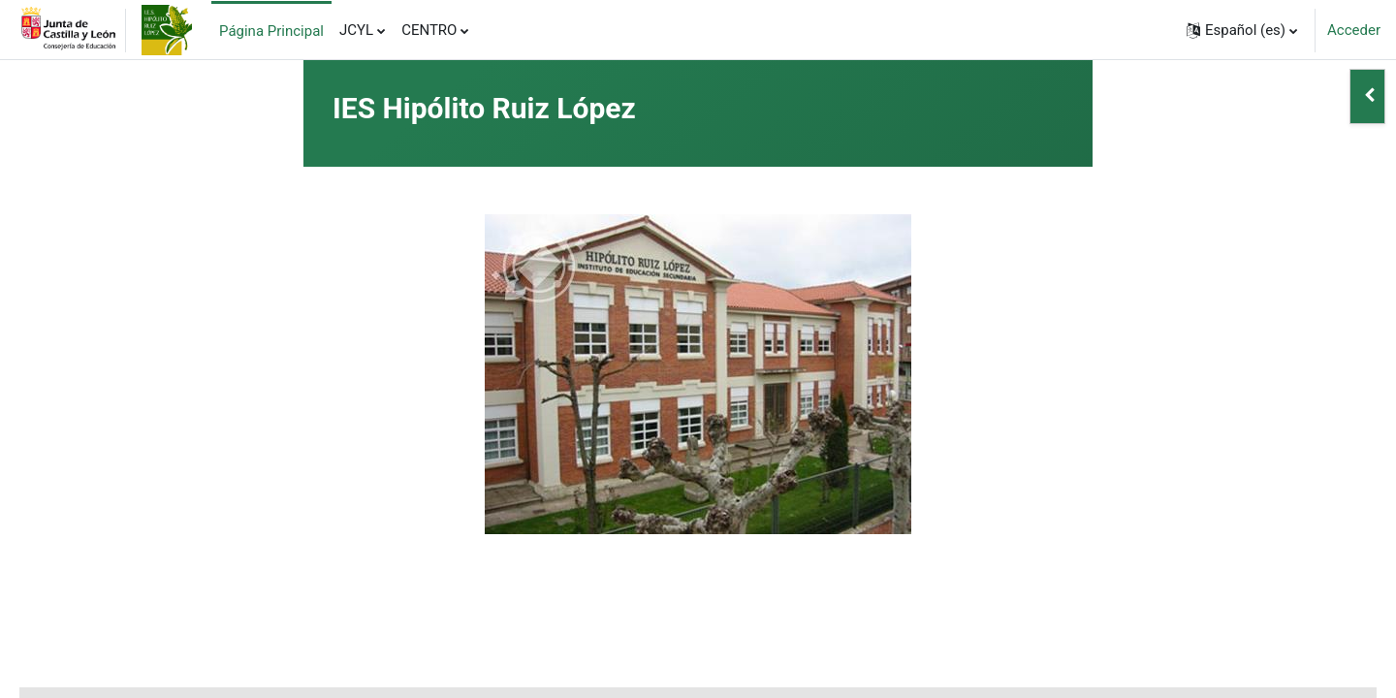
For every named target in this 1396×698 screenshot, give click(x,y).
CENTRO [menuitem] (429, 30)
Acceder (1353, 30)
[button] (1242, 30)
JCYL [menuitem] (356, 30)
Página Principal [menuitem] (271, 31)
